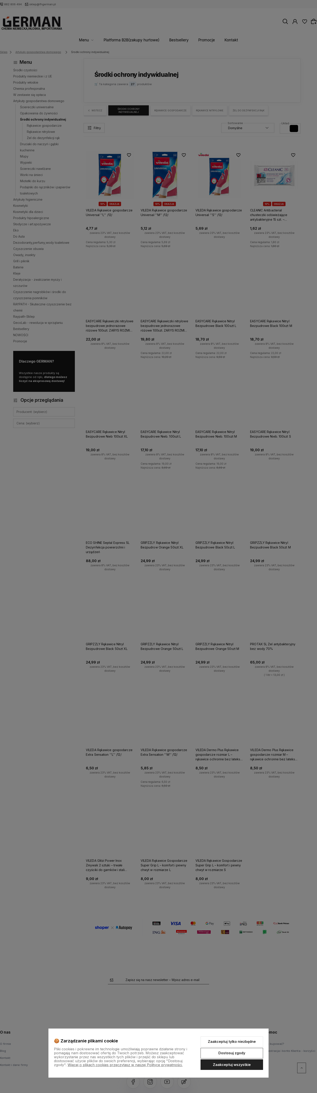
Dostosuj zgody (231, 1053)
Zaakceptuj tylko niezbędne (232, 1041)
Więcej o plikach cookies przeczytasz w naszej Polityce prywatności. (125, 1065)
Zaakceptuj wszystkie (232, 1064)
